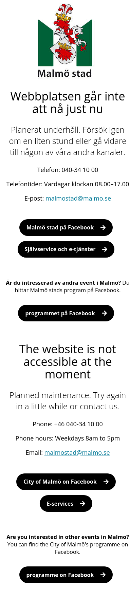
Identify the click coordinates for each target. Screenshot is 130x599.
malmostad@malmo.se (78, 198)
